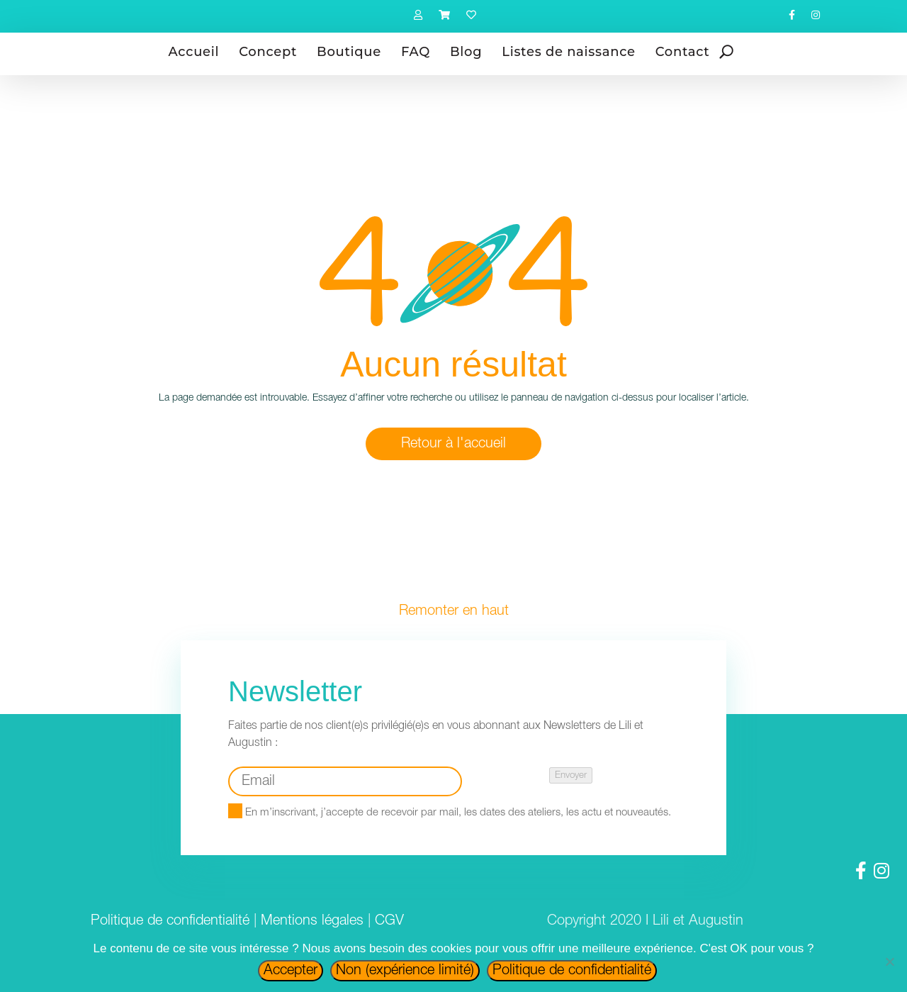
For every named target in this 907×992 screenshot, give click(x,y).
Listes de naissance (568, 52)
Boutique (349, 52)
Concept (268, 52)
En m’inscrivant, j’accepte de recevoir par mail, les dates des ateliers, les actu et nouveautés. (449, 813)
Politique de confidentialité (170, 921)
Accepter (290, 970)
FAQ (415, 52)
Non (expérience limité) (405, 970)
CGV (389, 921)
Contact (682, 52)
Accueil (194, 52)
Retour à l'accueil (453, 444)
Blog (466, 52)
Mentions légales (312, 921)
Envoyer (571, 775)
